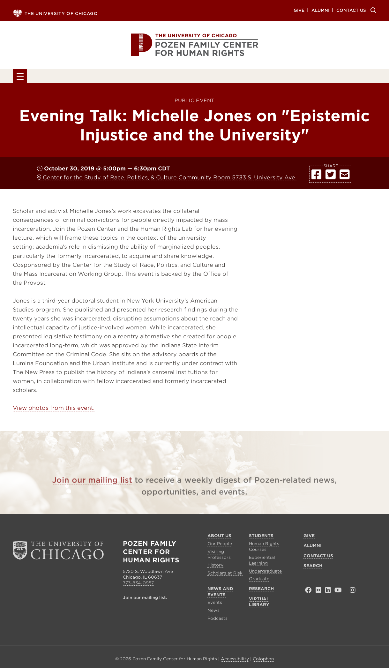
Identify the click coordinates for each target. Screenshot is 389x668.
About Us (50, 77)
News (213, 612)
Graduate (259, 580)
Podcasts (217, 619)
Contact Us (351, 10)
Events (214, 604)
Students (109, 77)
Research (256, 77)
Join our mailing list (92, 490)
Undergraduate (265, 572)
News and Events (182, 77)
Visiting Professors (219, 556)
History (215, 566)
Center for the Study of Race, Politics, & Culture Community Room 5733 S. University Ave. (166, 179)
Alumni (320, 10)
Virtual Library (327, 77)
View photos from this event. (53, 409)
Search (372, 10)
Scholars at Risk (225, 574)
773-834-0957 (138, 584)
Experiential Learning (262, 561)
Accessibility (235, 660)
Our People (219, 545)
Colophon (263, 660)
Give (299, 10)
